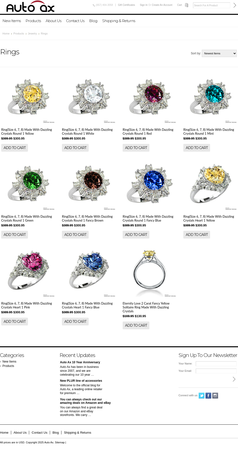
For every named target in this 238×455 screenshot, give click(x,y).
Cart (179, 5)
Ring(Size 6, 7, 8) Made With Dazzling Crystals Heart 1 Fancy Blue (87, 305)
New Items (11, 20)
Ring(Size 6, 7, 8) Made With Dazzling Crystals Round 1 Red (148, 131)
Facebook (208, 396)
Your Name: (185, 363)
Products (33, 20)
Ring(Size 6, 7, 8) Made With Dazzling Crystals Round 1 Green (26, 218)
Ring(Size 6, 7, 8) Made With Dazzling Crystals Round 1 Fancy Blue (148, 218)
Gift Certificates (126, 5)
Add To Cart (15, 148)
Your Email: (185, 370)
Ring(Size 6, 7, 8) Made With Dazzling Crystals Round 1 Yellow (26, 131)
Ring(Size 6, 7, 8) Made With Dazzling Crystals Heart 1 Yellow (208, 218)
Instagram (215, 396)
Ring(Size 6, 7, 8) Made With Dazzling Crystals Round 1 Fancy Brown (87, 218)
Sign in (144, 5)
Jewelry (32, 33)
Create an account (162, 5)
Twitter (202, 396)
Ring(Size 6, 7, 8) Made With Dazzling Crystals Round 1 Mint (208, 131)
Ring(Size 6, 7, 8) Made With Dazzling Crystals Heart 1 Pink (26, 305)
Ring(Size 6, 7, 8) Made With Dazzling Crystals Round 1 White (87, 131)
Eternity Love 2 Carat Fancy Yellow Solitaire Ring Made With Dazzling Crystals (146, 307)
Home (5, 33)
